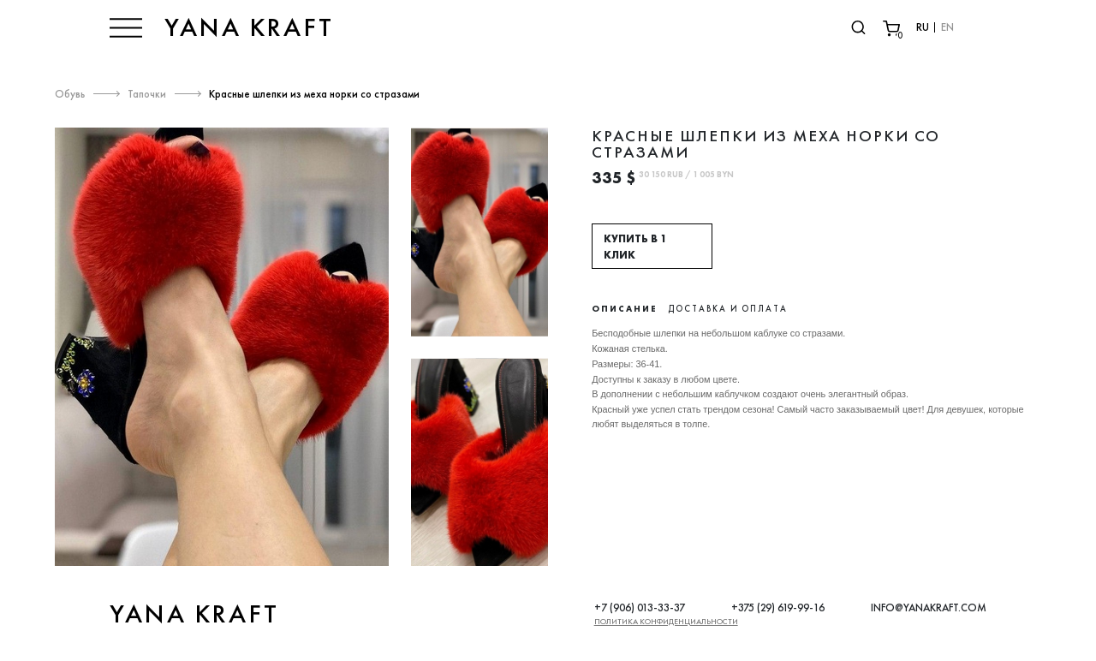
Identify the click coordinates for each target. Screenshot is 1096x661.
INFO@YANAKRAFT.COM (928, 607)
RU (922, 27)
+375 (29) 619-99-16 (778, 607)
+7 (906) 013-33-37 (639, 607)
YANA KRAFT (249, 27)
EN (947, 27)
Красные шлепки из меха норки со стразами (314, 93)
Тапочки (147, 93)
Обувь (70, 93)
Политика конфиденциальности (666, 621)
